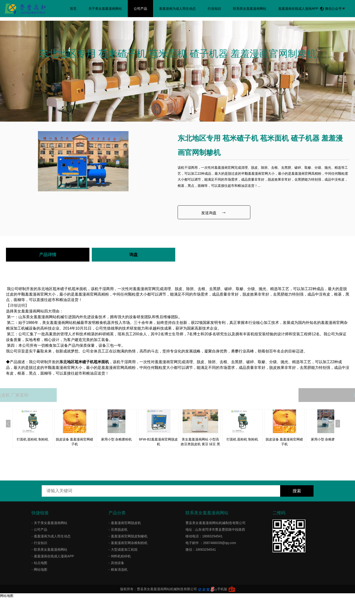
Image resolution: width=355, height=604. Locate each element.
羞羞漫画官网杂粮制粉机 (129, 543)
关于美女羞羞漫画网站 (105, 8)
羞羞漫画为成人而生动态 (177, 8)
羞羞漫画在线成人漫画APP (298, 8)
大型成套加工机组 (124, 549)
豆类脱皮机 (119, 529)
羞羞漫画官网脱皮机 (193, 69)
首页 (73, 8)
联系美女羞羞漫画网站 (249, 8)
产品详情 (47, 254)
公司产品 (140, 8)
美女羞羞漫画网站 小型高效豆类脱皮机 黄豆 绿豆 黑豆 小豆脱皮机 (200, 444)
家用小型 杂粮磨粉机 (116, 439)
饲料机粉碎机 (121, 556)
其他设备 (117, 563)
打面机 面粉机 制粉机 (33, 439)
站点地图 (40, 563)
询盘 (133, 254)
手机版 (222, 589)
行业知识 (214, 8)
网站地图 (40, 569)
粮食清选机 (119, 569)
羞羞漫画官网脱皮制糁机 (129, 536)
